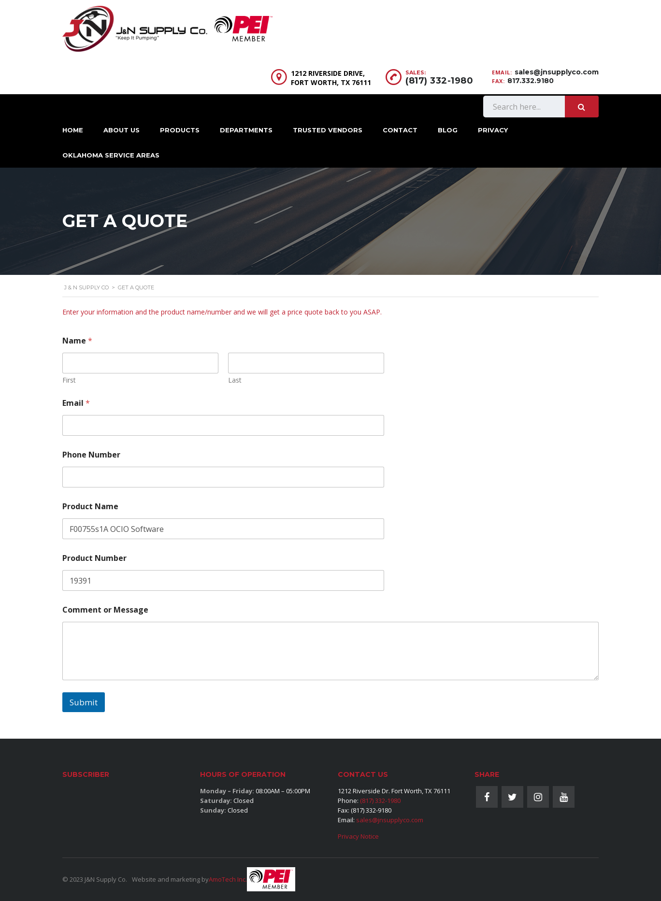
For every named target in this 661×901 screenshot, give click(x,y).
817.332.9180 (530, 80)
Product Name (90, 506)
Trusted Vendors (327, 130)
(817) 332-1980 (439, 80)
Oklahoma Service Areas (110, 155)
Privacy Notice (358, 836)
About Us (121, 130)
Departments (246, 130)
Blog (448, 130)
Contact (400, 130)
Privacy (493, 130)
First (69, 380)
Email (76, 403)
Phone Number (91, 454)
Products (180, 130)
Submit (84, 702)
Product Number (94, 558)
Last (235, 380)
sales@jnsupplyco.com (557, 72)
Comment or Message (105, 610)
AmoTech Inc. (228, 879)
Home (72, 130)
